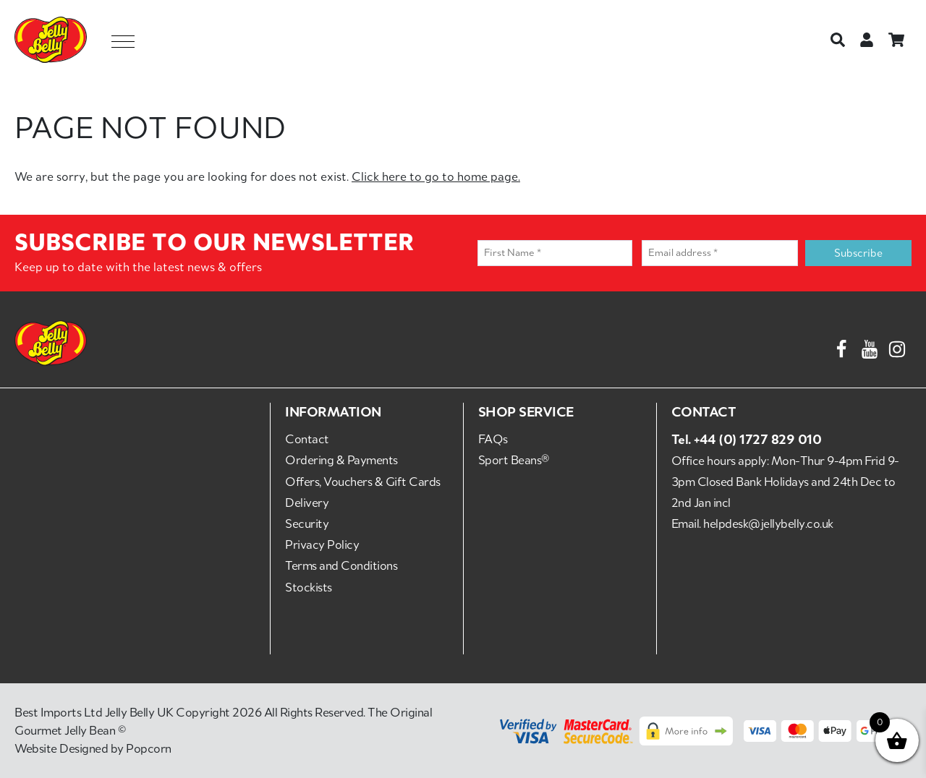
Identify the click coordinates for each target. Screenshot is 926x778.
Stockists (308, 587)
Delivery (306, 502)
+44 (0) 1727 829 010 (757, 439)
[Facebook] (841, 346)
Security (306, 523)
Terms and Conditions (341, 565)
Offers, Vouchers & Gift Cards (363, 482)
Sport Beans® (513, 460)
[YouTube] (869, 346)
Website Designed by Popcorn (92, 748)
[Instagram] (897, 346)
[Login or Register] (866, 40)
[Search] (837, 40)
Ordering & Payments (341, 460)
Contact (307, 439)
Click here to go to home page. (436, 176)
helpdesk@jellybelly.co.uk (768, 523)
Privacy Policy (322, 544)
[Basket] (896, 39)
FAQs (493, 439)
